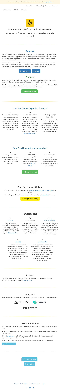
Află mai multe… (12, 233)
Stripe (33, 163)
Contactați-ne (24, 383)
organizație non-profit (37, 190)
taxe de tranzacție (29, 133)
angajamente (11, 336)
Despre (16, 383)
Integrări (18, 242)
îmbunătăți (44, 195)
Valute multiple (49, 220)
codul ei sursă (49, 190)
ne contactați (28, 280)
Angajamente (42, 242)
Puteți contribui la (48, 2)
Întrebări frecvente (35, 383)
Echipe (10, 220)
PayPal (30, 165)
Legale (44, 383)
